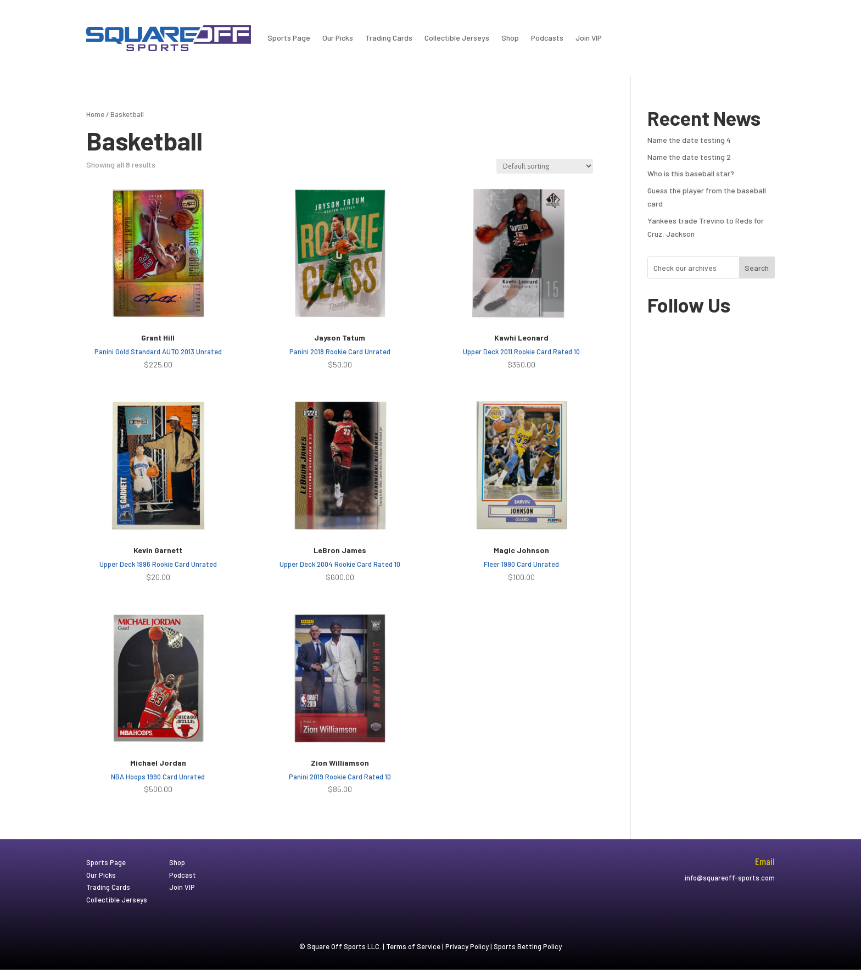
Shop (510, 37)
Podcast (182, 875)
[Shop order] (544, 166)
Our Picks (337, 37)
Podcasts (547, 37)
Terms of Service (413, 946)
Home (95, 114)
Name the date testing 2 (689, 156)
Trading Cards (388, 37)
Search (757, 267)
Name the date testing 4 (689, 139)
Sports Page (288, 37)
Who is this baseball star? (690, 173)
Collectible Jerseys (456, 37)
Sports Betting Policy (528, 946)
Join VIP (588, 37)
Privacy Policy (467, 946)
